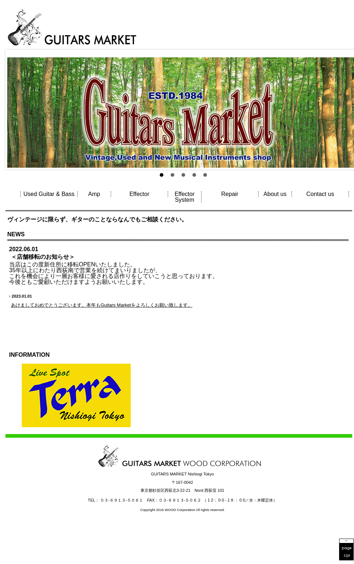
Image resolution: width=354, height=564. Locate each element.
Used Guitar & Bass (49, 194)
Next (344, 87)
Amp (94, 194)
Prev (15, 87)
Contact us (320, 194)
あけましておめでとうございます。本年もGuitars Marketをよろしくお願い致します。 (101, 305)
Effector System (185, 197)
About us (275, 194)
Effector (139, 194)
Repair (229, 194)
